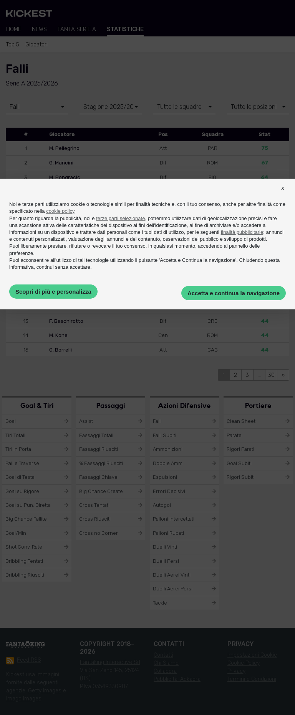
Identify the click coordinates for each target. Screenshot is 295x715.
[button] (282, 195)
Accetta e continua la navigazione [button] (233, 293)
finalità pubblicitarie (242, 232)
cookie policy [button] (60, 211)
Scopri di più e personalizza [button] (53, 291)
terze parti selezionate (120, 218)
